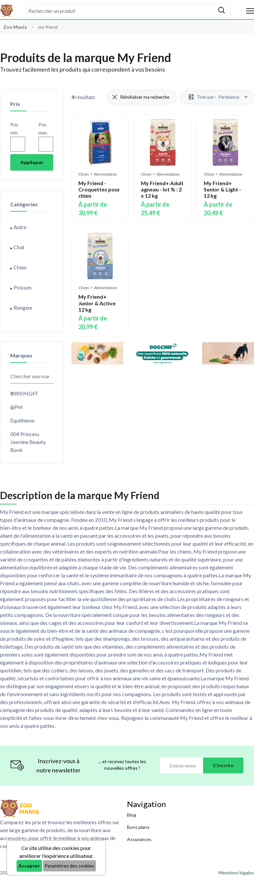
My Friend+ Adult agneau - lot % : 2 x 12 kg (162, 189)
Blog (131, 815)
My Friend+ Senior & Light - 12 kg (222, 189)
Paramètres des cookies (69, 865)
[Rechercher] (222, 11)
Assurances (139, 839)
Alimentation (105, 174)
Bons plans (138, 827)
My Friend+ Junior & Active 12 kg (96, 302)
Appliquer (32, 162)
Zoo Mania (15, 27)
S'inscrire (223, 765)
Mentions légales (236, 872)
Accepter (29, 865)
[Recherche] (120, 11)
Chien (83, 174)
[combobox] (120, 11)
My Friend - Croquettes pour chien (99, 189)
